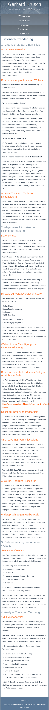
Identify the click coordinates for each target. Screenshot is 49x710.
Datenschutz (24, 700)
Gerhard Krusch (24, 4)
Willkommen (25, 16)
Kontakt (24, 34)
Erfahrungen (24, 29)
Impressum (24, 707)
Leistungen (24, 21)
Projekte (24, 25)
